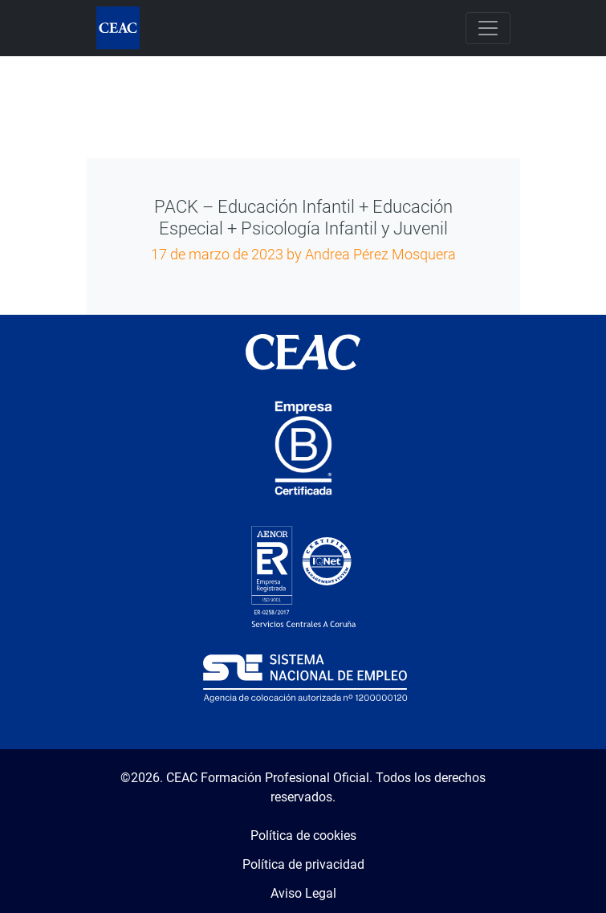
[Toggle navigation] (488, 28)
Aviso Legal (303, 893)
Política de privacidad (303, 864)
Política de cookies (303, 835)
